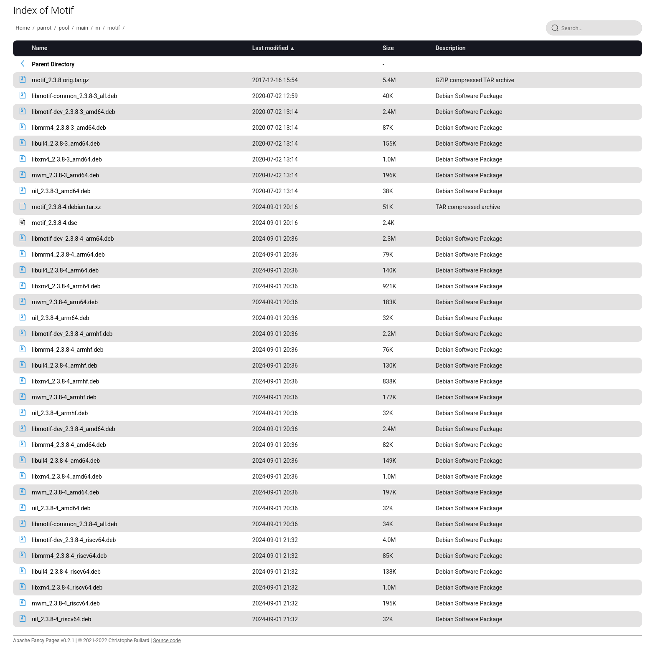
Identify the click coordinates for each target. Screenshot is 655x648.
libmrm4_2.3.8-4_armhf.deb (67, 349)
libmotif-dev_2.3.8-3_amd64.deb (73, 111)
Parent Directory (53, 64)
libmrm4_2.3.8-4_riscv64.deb (69, 555)
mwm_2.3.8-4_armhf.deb (64, 397)
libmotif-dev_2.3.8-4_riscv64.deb (74, 540)
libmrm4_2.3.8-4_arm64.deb (68, 254)
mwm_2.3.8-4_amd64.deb (65, 492)
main (82, 28)
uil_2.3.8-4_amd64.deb (61, 508)
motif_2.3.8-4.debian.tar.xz (66, 207)
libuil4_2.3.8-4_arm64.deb (65, 270)
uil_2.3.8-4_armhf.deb (60, 413)
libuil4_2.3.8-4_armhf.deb (64, 365)
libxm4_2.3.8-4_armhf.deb (65, 381)
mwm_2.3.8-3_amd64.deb (65, 175)
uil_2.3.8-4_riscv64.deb (61, 619)
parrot (44, 28)
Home (22, 28)
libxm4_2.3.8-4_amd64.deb (67, 476)
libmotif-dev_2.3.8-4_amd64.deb (73, 429)
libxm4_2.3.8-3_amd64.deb (67, 159)
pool (64, 28)
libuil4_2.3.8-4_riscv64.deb (66, 571)
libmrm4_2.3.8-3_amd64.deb (69, 127)
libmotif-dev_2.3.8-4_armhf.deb (72, 333)
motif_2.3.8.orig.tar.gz (60, 80)
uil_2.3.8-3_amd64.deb (61, 191)
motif (113, 28)
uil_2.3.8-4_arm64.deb (60, 318)
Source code (166, 640)
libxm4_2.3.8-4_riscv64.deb (67, 587)
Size (388, 48)
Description (451, 48)
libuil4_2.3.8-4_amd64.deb (66, 460)
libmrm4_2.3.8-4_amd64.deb (69, 444)
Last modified (270, 48)
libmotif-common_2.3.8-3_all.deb (74, 96)
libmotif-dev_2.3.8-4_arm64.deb (73, 238)
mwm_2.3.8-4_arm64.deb (65, 302)
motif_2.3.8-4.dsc (54, 222)
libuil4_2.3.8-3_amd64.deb (66, 143)
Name (39, 48)
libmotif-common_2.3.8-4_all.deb (74, 524)
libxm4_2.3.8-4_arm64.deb (66, 286)
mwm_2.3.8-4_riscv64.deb (66, 603)
